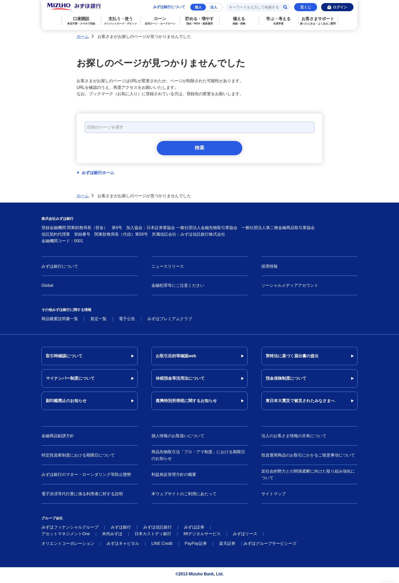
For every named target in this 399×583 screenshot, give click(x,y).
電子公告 (127, 321)
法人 (213, 7)
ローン (160, 21)
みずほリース (245, 536)
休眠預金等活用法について (180, 380)
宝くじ (305, 7)
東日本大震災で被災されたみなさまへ (300, 403)
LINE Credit (162, 545)
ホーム (83, 36)
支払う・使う (120, 21)
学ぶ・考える (278, 21)
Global (47, 287)
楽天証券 (227, 545)
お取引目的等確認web (176, 358)
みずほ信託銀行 (157, 529)
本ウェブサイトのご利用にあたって (184, 495)
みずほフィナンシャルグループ (69, 529)
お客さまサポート (318, 21)
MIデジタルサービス (202, 536)
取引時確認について (64, 358)
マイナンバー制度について (70, 380)
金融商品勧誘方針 (57, 438)
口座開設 (81, 21)
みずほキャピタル (123, 545)
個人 (198, 7)
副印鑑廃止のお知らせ (66, 403)
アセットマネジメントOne (65, 536)
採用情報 (269, 268)
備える (239, 21)
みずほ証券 (194, 529)
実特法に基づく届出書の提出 (292, 358)
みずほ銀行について (169, 7)
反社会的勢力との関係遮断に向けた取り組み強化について (308, 476)
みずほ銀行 (121, 529)
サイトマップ (273, 495)
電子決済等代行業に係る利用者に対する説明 (82, 495)
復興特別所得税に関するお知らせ (186, 403)
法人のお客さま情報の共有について (293, 438)
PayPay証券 (196, 545)
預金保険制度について (286, 380)
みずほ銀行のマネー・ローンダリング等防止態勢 (86, 476)
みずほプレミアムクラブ (169, 321)
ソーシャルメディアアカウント (289, 287)
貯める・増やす (199, 21)
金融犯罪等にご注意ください (177, 287)
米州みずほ (112, 536)
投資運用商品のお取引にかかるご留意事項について (308, 457)
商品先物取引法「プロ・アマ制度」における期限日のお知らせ (198, 457)
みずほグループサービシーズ (270, 545)
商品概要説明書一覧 (59, 321)
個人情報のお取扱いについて (177, 438)
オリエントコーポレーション (67, 545)
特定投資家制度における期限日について (78, 457)
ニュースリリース (167, 268)
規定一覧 (98, 321)
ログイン (340, 7)
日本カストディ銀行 (153, 536)
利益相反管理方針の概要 (173, 476)
